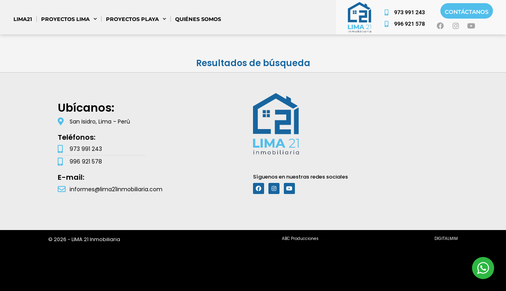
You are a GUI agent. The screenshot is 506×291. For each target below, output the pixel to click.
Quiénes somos (198, 19)
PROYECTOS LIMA (69, 19)
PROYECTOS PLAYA (136, 19)
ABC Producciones (300, 239)
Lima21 (22, 19)
